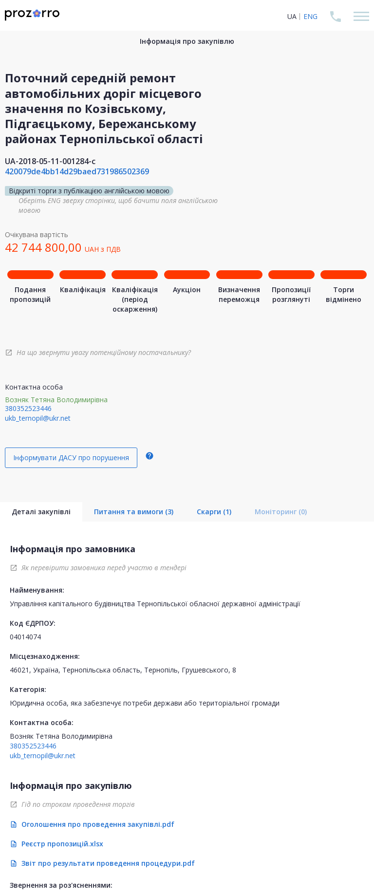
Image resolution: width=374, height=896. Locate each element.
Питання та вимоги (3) (133, 511)
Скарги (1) (214, 511)
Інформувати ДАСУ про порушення (71, 457)
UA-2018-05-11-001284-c (50, 161)
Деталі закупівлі (41, 511)
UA (292, 16)
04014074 (25, 636)
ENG (310, 16)
